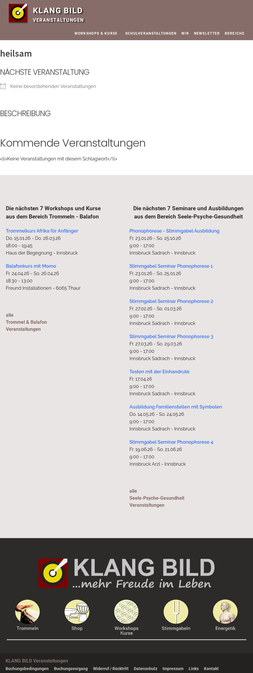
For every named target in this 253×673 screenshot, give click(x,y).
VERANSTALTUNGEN (58, 20)
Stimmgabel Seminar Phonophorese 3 (171, 336)
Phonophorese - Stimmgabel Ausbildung (174, 231)
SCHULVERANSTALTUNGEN (151, 33)
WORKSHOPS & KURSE (98, 33)
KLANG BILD (58, 10)
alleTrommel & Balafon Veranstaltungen (26, 322)
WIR (185, 33)
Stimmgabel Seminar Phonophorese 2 (171, 301)
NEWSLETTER (207, 33)
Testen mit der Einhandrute (159, 371)
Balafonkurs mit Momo (31, 266)
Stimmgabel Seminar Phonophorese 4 (171, 442)
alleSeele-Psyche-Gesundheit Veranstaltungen (156, 498)
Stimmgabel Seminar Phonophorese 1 (171, 266)
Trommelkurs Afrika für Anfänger (42, 231)
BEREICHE (236, 33)
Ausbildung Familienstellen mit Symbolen (175, 407)
